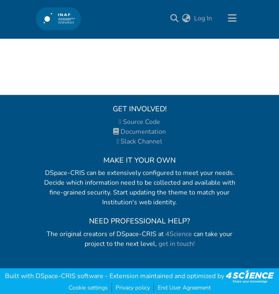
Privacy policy (133, 288)
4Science (178, 234)
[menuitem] (186, 18)
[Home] (59, 18)
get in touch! (176, 243)
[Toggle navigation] (232, 18)
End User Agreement (184, 288)
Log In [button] (203, 18)
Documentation (139, 131)
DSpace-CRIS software (69, 276)
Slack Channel (140, 141)
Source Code (139, 121)
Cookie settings (88, 288)
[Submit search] (175, 18)
